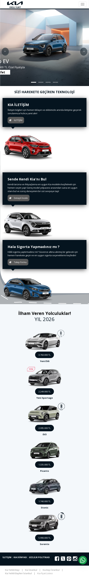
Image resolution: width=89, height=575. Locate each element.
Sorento (44, 544)
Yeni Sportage (44, 397)
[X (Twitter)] (63, 560)
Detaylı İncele (18, 198)
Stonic (44, 507)
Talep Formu (18, 262)
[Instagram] (75, 559)
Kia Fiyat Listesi (45, 573)
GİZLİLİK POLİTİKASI (39, 557)
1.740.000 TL (44, 501)
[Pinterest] (69, 559)
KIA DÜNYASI (20, 557)
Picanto (44, 470)
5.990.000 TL (44, 537)
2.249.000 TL (44, 391)
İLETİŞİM (15, 120)
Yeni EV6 (44, 361)
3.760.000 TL (44, 354)
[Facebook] (57, 559)
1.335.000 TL (44, 464)
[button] (33, 82)
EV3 (44, 434)
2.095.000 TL (44, 428)
